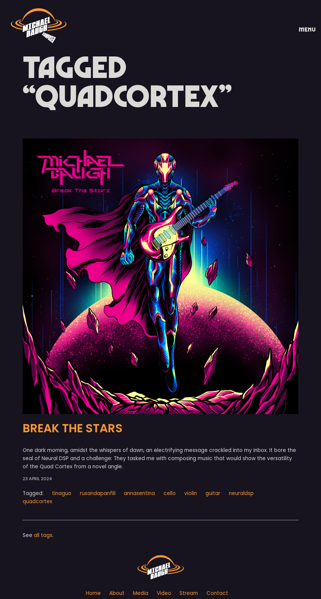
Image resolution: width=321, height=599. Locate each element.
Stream (188, 593)
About (116, 593)
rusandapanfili (98, 493)
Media (140, 593)
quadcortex (37, 501)
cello (169, 493)
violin (190, 493)
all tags (43, 535)
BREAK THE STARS (73, 428)
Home (93, 593)
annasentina (139, 493)
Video (164, 593)
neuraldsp (241, 493)
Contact (217, 593)
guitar (212, 493)
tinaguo (61, 493)
